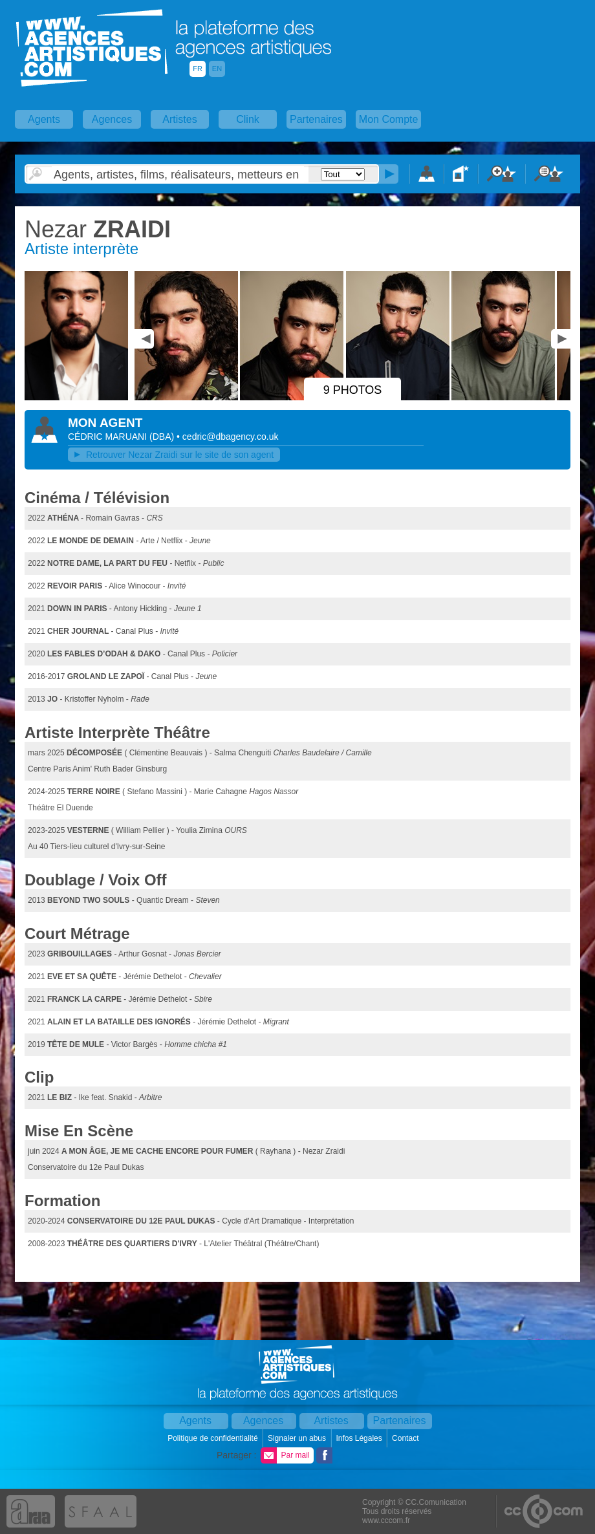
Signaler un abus (298, 1438)
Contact (406, 1438)
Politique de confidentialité (214, 1438)
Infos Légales (360, 1438)
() (163, 436)
